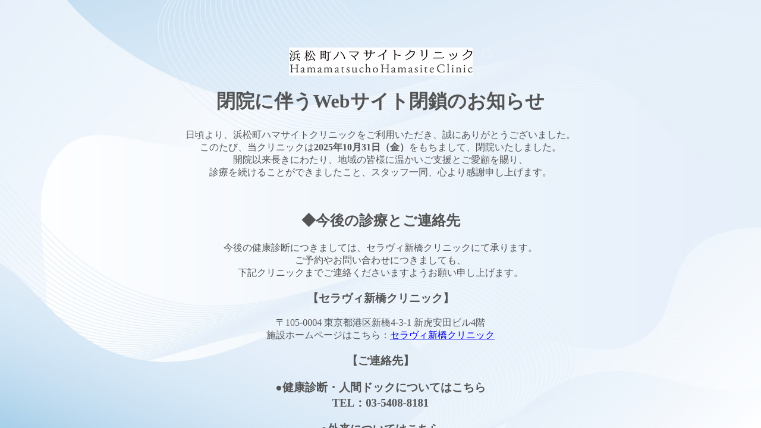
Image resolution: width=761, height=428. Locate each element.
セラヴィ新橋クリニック (442, 335)
